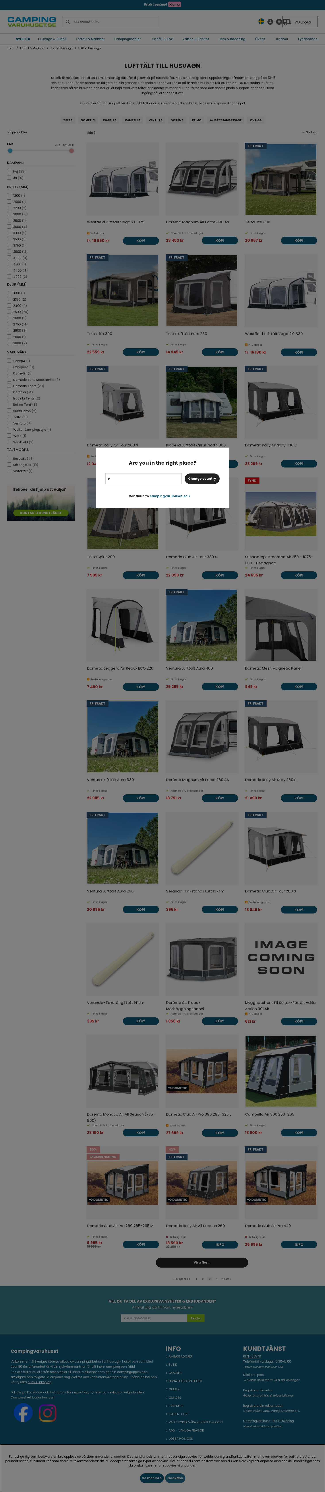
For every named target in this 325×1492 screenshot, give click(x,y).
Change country (202, 478)
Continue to (159, 496)
